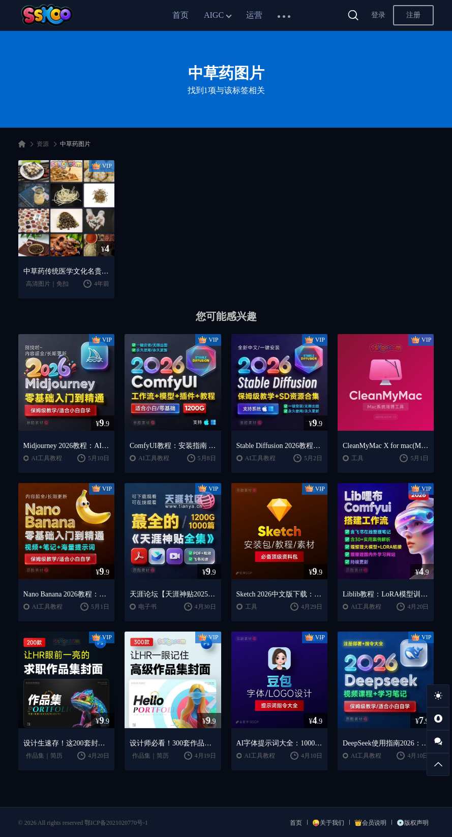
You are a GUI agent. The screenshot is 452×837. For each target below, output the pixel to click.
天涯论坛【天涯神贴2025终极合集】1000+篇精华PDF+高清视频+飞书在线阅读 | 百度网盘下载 (173, 594)
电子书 (147, 606)
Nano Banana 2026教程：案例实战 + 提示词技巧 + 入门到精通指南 (66, 594)
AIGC (214, 15)
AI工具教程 (46, 458)
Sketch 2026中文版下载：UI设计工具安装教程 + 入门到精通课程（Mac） (279, 594)
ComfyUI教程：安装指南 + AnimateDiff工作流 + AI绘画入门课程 (173, 446)
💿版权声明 (413, 822)
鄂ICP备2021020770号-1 (116, 822)
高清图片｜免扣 (47, 283)
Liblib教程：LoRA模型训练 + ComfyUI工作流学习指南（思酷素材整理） (386, 594)
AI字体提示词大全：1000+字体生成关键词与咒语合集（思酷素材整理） (279, 743)
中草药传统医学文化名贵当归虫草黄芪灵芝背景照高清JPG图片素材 (66, 271)
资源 (43, 143)
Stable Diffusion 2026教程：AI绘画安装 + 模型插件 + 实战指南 (279, 446)
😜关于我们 (328, 822)
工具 (357, 458)
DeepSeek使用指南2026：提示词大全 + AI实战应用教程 (386, 743)
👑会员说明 (370, 822)
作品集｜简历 (44, 755)
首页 (180, 15)
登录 (378, 15)
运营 (254, 15)
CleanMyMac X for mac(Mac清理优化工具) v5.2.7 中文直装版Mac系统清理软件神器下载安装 (386, 446)
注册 (413, 15)
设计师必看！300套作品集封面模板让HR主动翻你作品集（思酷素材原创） (173, 743)
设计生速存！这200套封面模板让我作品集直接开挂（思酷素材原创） (66, 743)
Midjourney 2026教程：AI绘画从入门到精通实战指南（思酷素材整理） (66, 446)
